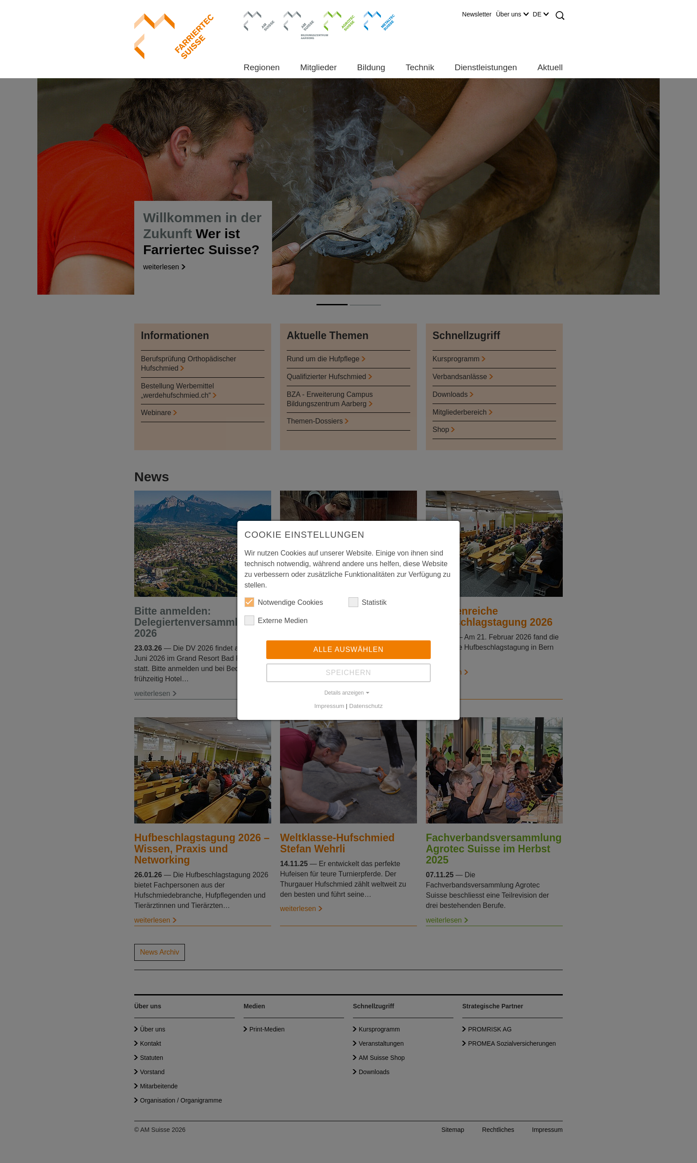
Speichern (348, 672)
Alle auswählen (348, 649)
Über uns (512, 14)
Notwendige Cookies (283, 602)
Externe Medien (276, 620)
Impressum (329, 706)
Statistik (367, 602)
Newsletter (477, 14)
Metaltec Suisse (374, 20)
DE (541, 14)
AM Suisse (256, 15)
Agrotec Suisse (333, 20)
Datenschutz (366, 706)
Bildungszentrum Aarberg (299, 20)
